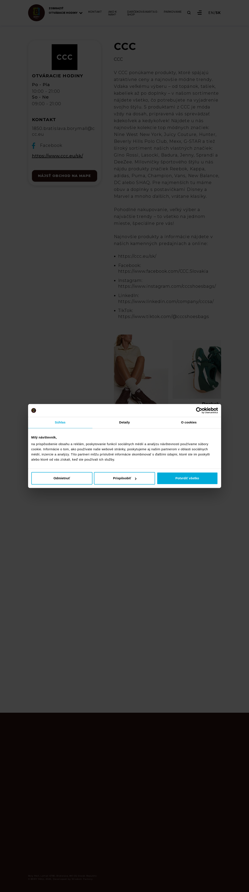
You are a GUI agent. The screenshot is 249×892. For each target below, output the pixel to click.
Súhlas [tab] (60, 422)
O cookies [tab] (189, 422)
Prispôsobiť (124, 478)
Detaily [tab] (124, 422)
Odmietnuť (61, 478)
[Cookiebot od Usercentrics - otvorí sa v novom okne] (199, 410)
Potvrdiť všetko (187, 478)
